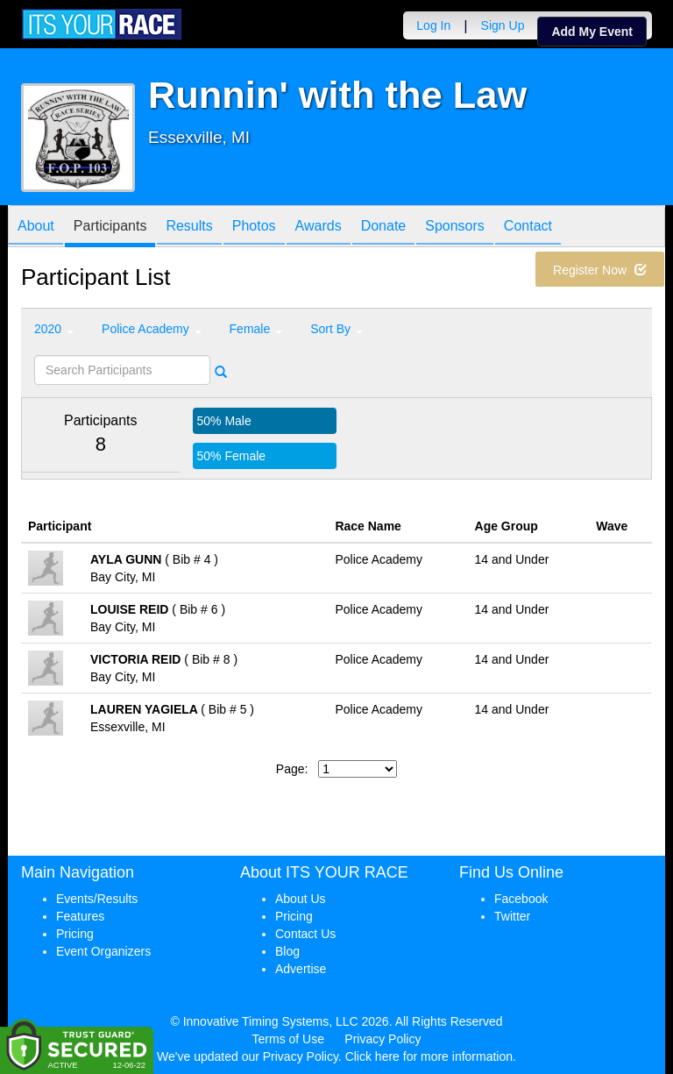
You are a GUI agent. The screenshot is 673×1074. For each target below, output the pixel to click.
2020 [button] (54, 329)
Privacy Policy (382, 1039)
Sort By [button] (336, 329)
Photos (254, 227)
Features (80, 916)
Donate (384, 227)
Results (189, 227)
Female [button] (256, 329)
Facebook (521, 899)
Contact (528, 227)
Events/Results (97, 899)
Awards (318, 227)
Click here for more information (429, 1056)
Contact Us (305, 934)
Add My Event (592, 32)
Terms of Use (288, 1039)
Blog (287, 951)
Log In (433, 25)
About (36, 227)
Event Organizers (103, 951)
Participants (110, 227)
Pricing (75, 934)
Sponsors (455, 227)
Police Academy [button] (152, 329)
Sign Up (503, 25)
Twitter (512, 916)
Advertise (300, 969)
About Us (300, 899)
